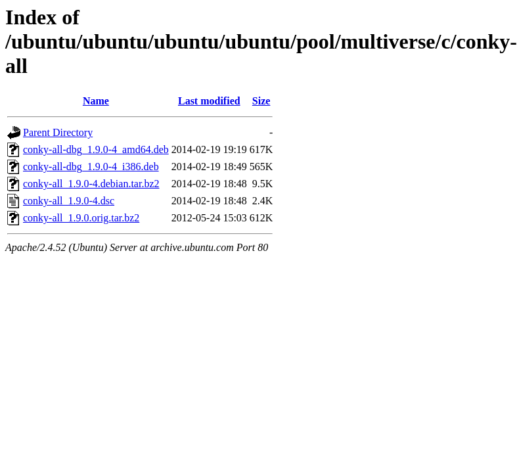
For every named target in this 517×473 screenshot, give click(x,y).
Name (96, 100)
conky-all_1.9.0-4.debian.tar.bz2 (91, 183)
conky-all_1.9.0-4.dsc (68, 200)
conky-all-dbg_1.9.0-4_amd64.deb (96, 149)
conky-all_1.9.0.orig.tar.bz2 (81, 217)
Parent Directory (58, 132)
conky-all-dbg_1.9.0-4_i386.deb (91, 166)
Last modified (209, 100)
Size (261, 100)
